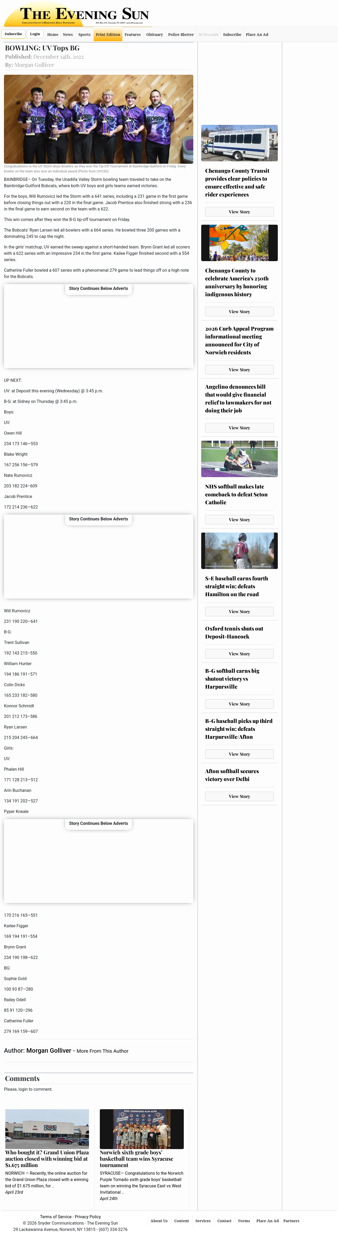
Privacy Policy (88, 1216)
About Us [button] (160, 1221)
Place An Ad (257, 34)
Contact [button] (225, 1221)
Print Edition (108, 34)
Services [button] (203, 1221)
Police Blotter (181, 34)
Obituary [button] (154, 34)
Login (35, 34)
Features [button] (133, 34)
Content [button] (182, 1221)
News (68, 34)
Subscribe (13, 34)
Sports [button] (84, 34)
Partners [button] (292, 1221)
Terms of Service (56, 1216)
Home (52, 34)
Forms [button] (244, 1221)
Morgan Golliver (49, 1050)
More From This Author (102, 1051)
